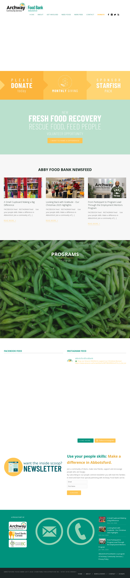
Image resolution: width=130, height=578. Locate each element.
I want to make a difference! (65, 141)
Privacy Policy (103, 559)
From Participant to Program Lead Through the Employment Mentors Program (105, 205)
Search (122, 14)
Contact (90, 15)
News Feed (78, 15)
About (40, 15)
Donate (122, 574)
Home (32, 15)
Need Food (66, 15)
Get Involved (52, 15)
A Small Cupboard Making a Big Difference (116, 519)
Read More (10, 220)
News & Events (99, 574)
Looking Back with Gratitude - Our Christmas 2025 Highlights (62, 203)
